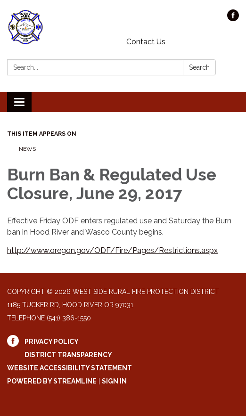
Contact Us (145, 41)
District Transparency (68, 355)
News (27, 149)
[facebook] (233, 18)
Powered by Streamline (52, 381)
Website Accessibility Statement (69, 368)
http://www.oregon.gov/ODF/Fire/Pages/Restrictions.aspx (112, 250)
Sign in (114, 381)
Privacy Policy (52, 341)
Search (199, 67)
